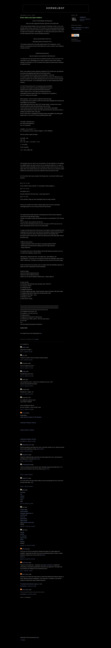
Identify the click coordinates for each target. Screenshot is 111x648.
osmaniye (22, 492)
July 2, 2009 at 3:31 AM (26, 351)
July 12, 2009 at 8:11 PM (26, 394)
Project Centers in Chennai (27, 430)
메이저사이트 (40, 449)
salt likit (22, 532)
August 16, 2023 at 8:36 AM (27, 545)
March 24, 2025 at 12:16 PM (27, 559)
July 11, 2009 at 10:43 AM (27, 376)
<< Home (22, 640)
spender (24, 347)
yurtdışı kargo (23, 509)
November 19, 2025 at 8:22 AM (28, 586)
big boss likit (23, 537)
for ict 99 (24, 413)
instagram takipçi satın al (26, 513)
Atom (37, 637)
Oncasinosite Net (26, 464)
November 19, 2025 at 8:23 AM (28, 594)
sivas (21, 499)
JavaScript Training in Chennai (28, 422)
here (40, 333)
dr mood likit (23, 536)
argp (23, 355)
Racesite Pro (25, 454)
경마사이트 (37, 459)
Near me (22, 557)
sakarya (22, 496)
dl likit (21, 539)
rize (21, 494)
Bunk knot (42, 555)
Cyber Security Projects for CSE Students (30, 417)
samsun (22, 498)
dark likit (22, 541)
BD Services (25, 562)
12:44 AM (36, 339)
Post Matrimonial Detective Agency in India (31, 584)
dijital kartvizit (23, 518)
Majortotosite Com (26, 444)
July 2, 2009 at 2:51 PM (26, 359)
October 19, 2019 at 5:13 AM (27, 441)
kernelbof (55, 8)
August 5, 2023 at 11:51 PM (27, 526)
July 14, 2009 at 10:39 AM (27, 409)
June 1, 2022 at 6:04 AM (26, 474)
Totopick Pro (25, 478)
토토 (32, 482)
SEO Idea (24, 549)
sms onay (22, 517)
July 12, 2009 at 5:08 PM (26, 385)
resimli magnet (24, 511)
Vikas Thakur (25, 574)
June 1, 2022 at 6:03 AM (26, 451)
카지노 (48, 469)
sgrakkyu (83, 17)
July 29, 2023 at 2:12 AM (26, 503)
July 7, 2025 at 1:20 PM (26, 570)
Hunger (24, 371)
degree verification (47, 565)
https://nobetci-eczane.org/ (27, 522)
